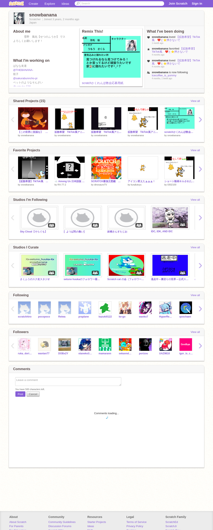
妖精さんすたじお (117, 231)
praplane (83, 316)
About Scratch (17, 522)
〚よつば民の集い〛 (75, 231)
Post (20, 394)
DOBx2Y (63, 353)
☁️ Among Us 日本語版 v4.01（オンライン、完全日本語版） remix (69, 181)
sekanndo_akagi (126, 353)
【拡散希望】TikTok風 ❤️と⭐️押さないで (176, 38)
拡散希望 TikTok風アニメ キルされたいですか (143, 132)
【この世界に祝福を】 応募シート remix (33, 132)
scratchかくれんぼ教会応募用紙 (102, 83)
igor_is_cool (186, 353)
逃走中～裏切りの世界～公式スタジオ (169, 279)
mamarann (105, 353)
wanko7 (143, 316)
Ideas (65, 3)
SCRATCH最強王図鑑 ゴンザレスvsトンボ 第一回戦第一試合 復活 (106, 181)
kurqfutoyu (136, 184)
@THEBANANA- (23, 70)
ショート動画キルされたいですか (179, 181)
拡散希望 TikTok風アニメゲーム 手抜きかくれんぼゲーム (106, 132)
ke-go (122, 316)
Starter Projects (96, 522)
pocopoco (44, 316)
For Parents (16, 526)
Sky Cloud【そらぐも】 (33, 231)
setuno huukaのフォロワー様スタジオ (82, 279)
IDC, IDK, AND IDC (162, 231)
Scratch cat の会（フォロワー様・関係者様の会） (126, 279)
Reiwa (62, 316)
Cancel (33, 394)
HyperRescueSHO (166, 316)
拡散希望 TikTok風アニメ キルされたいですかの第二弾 (69, 132)
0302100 (171, 184)
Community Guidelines (62, 522)
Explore (50, 3)
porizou (143, 353)
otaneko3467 (85, 353)
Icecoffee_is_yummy (164, 75)
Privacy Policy (134, 526)
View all (195, 101)
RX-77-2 (62, 184)
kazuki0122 (105, 316)
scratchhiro (24, 316)
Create (33, 3)
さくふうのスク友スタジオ (35, 279)
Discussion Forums (59, 526)
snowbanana (27, 135)
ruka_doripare (25, 353)
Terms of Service (136, 522)
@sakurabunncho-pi (25, 78)
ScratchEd (171, 522)
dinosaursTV (100, 184)
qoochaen (185, 316)
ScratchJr (171, 526)
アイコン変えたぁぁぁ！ (141, 181)
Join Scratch (178, 3)
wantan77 (44, 353)
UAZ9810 (164, 353)
